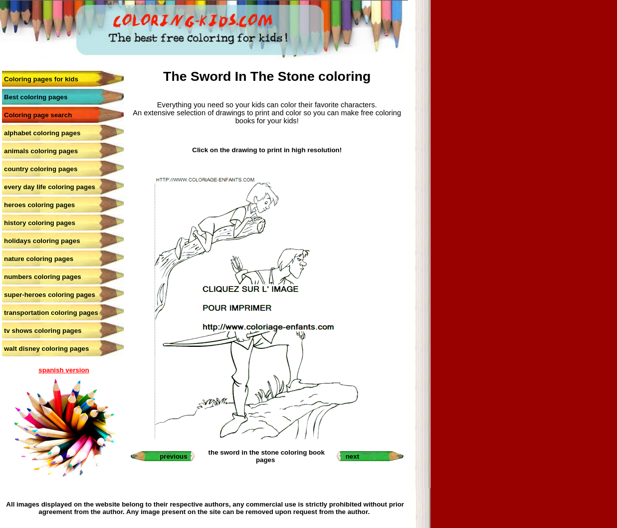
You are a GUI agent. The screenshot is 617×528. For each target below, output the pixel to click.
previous (174, 456)
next (352, 456)
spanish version (63, 370)
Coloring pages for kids (41, 79)
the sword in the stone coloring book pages (266, 456)
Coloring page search (38, 115)
